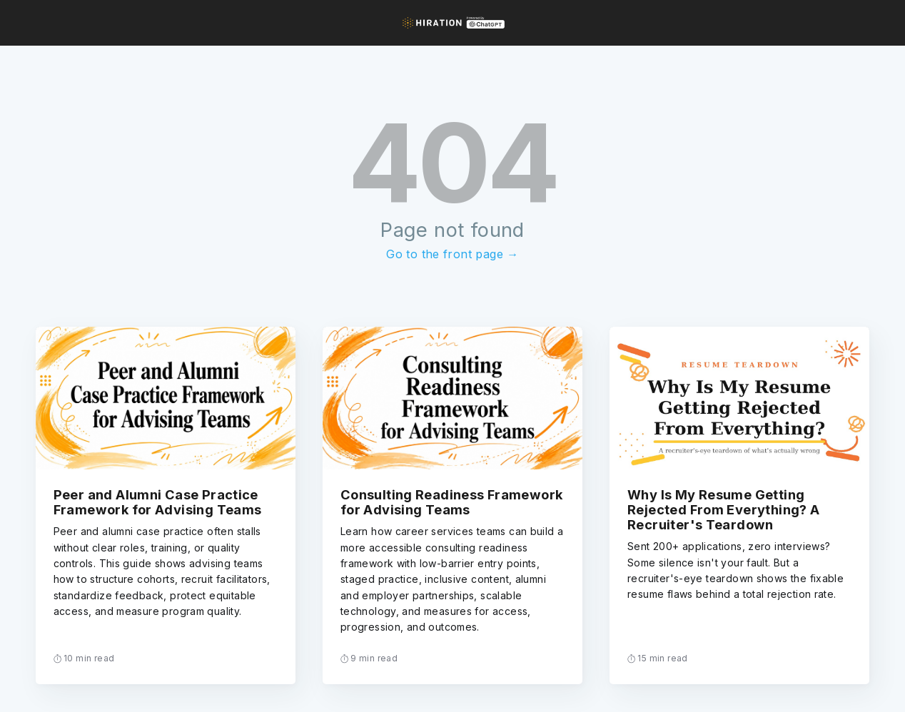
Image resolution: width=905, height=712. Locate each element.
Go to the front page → (452, 254)
